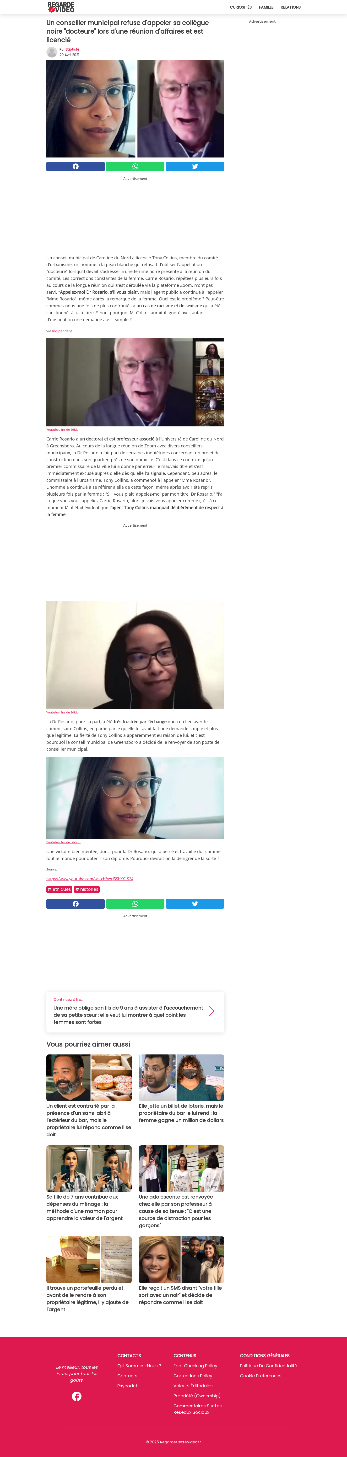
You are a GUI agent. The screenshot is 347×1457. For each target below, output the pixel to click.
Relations (291, 7)
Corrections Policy (193, 1376)
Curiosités (241, 7)
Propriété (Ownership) (197, 1396)
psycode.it (128, 1386)
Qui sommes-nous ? (139, 1366)
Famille (266, 7)
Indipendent (62, 331)
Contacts (127, 1376)
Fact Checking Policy (195, 1366)
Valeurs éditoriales (193, 1386)
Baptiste (72, 49)
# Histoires (86, 889)
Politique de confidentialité (268, 1366)
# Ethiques (59, 889)
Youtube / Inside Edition (63, 429)
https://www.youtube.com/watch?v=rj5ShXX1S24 (89, 878)
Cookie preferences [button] (261, 1376)
